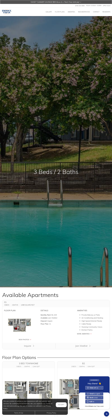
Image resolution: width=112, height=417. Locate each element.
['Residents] (106, 12)
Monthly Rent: (46, 315)
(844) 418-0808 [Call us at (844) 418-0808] (80, 5)
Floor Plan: (45, 324)
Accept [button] (61, 405)
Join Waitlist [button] (82, 345)
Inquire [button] (29, 345)
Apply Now (106, 5)
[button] (56, 2)
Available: (44, 318)
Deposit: (44, 321)
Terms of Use (18, 413)
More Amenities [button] (84, 334)
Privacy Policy (51, 413)
